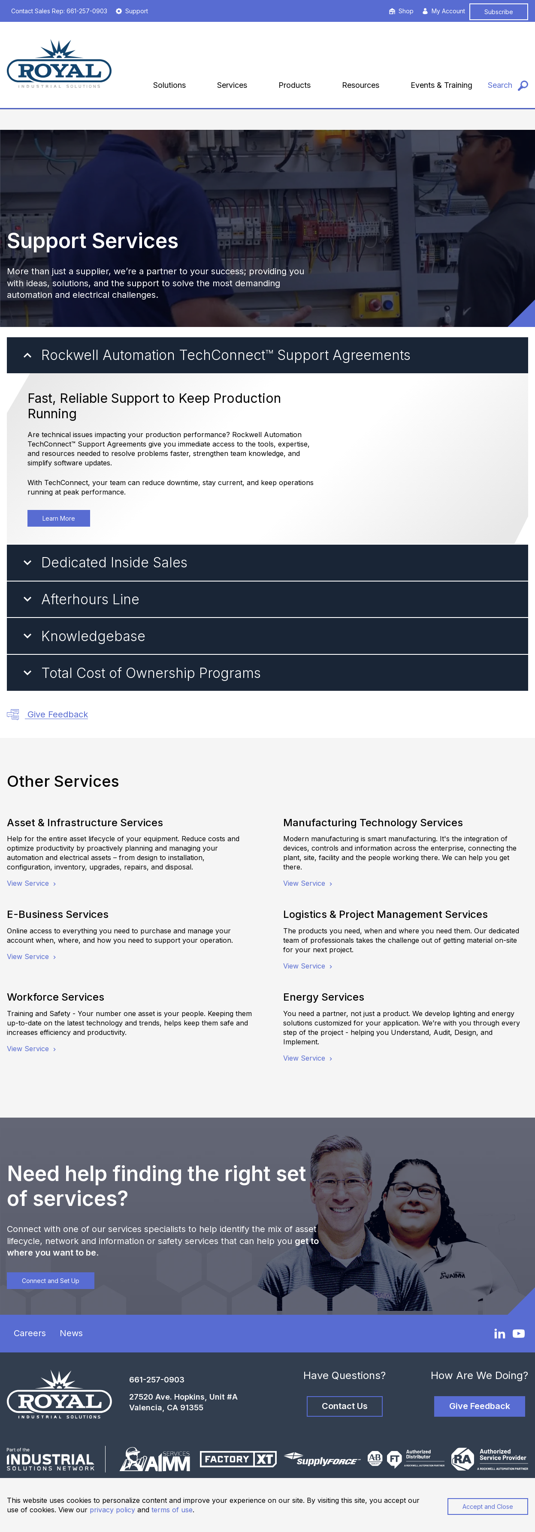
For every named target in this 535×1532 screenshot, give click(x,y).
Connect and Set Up (50, 1280)
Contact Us (345, 1406)
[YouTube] (518, 1334)
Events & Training (441, 85)
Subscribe (498, 11)
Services (232, 85)
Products (294, 85)
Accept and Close (487, 1506)
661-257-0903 (156, 1379)
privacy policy (112, 1509)
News (71, 1333)
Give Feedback (47, 715)
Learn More (58, 518)
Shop (401, 11)
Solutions (169, 85)
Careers (30, 1333)
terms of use (172, 1509)
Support (132, 11)
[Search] (508, 85)
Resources (360, 85)
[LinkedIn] (499, 1333)
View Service (32, 883)
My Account (443, 11)
